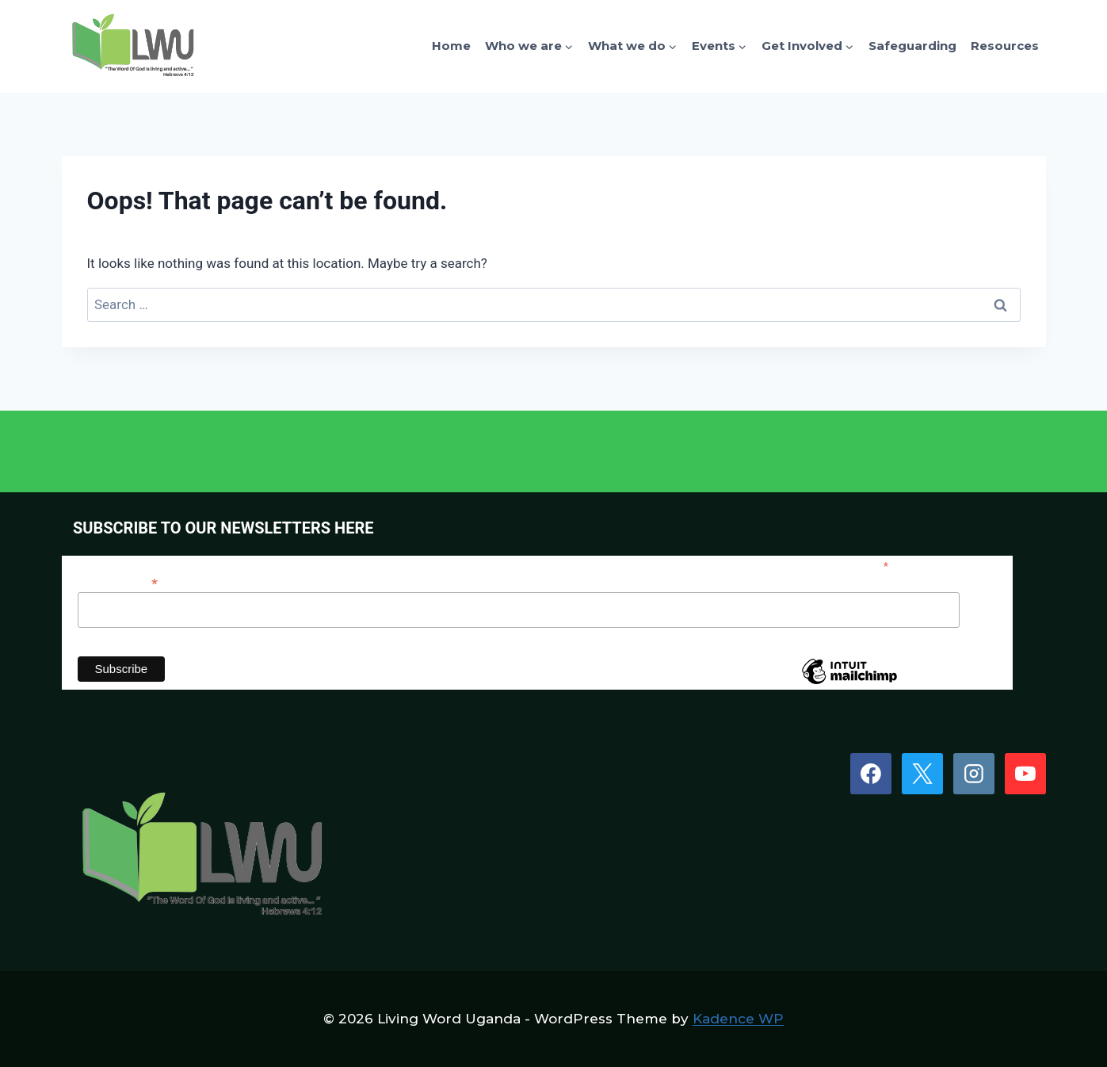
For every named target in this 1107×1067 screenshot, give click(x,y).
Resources (1005, 45)
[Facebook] (870, 773)
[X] (922, 773)
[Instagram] (973, 773)
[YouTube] (1025, 773)
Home (451, 45)
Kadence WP (738, 1019)
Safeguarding (912, 45)
